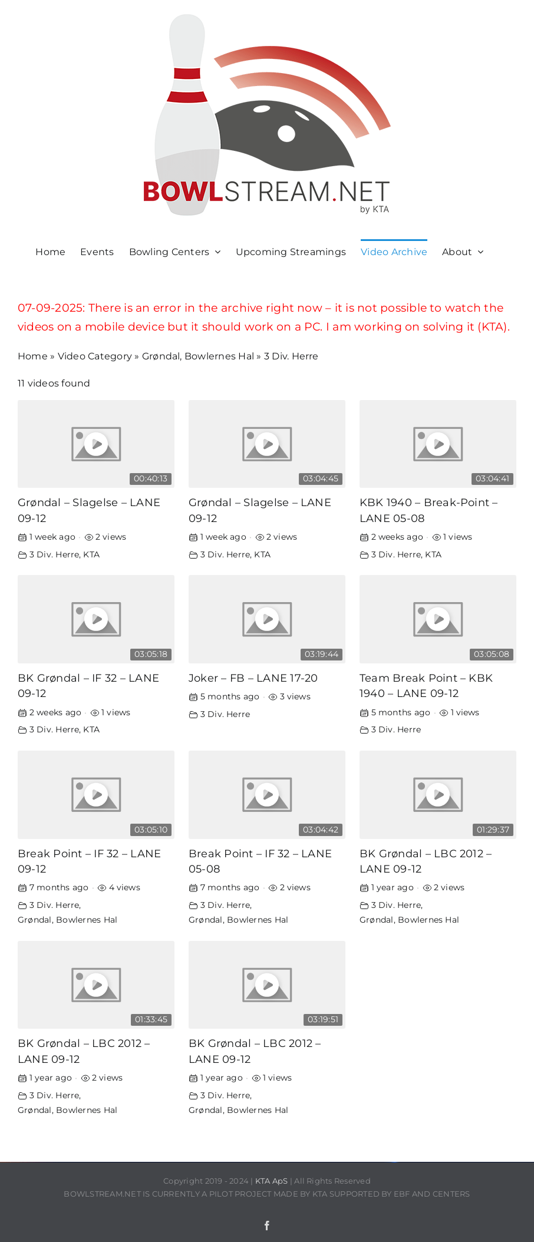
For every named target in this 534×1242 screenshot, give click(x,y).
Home (33, 356)
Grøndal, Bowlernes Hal (198, 356)
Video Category (95, 356)
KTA (91, 554)
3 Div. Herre (54, 554)
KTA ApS (271, 1180)
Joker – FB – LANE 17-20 (253, 678)
